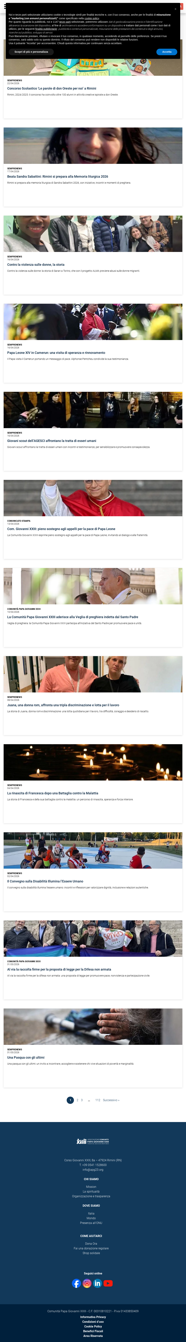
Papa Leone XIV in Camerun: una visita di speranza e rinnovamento (56, 353)
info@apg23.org (93, 1169)
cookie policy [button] (92, 18)
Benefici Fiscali (93, 1331)
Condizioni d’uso (93, 1321)
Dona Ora (91, 1243)
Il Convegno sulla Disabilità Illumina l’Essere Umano (45, 881)
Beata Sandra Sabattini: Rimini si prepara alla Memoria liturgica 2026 (57, 176)
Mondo (91, 1218)
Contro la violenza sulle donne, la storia (35, 264)
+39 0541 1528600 (94, 1165)
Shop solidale (91, 1253)
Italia (91, 1213)
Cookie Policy (93, 1326)
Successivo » (111, 1100)
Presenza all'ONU (91, 1223)
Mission (91, 1187)
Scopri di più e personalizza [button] (31, 51)
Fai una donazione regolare (91, 1248)
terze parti (65, 21)
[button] (175, 9)
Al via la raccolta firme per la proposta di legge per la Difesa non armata (59, 969)
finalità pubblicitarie (46, 28)
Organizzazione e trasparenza (91, 1196)
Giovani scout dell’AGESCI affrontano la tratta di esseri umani (51, 441)
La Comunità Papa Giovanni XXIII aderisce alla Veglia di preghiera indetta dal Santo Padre (72, 617)
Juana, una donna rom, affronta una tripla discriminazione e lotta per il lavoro (63, 705)
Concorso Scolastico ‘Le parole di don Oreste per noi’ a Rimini (51, 88)
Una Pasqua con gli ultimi (26, 1057)
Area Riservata (93, 1336)
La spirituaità (91, 1191)
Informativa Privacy (93, 1317)
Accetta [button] (166, 51)
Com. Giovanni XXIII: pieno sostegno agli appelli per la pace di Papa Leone (61, 529)
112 (97, 1100)
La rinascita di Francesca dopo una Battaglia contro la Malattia (52, 793)
